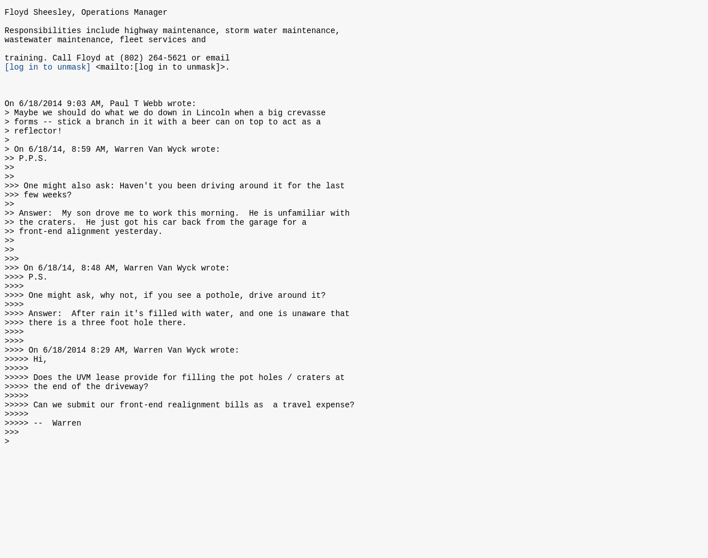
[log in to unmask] (48, 78)
